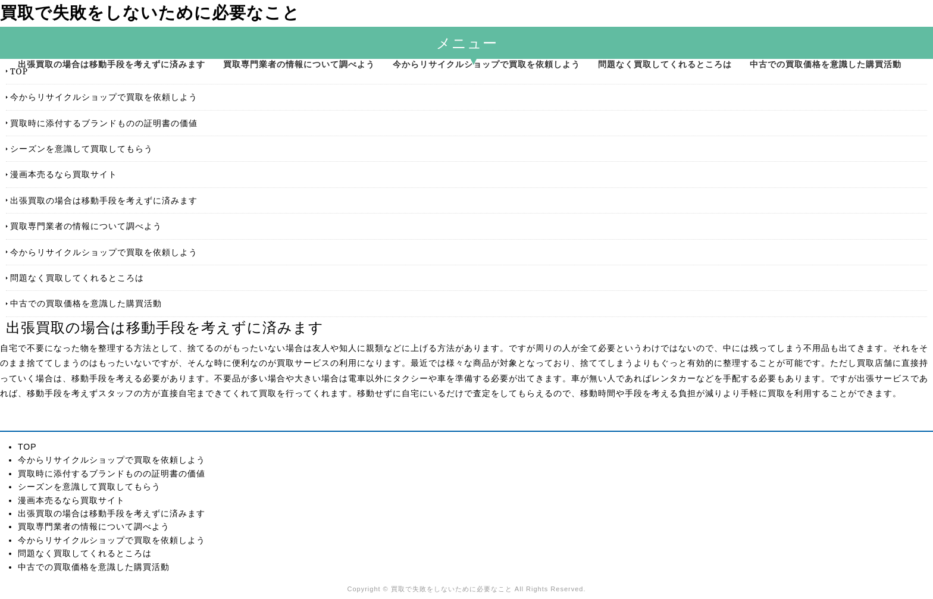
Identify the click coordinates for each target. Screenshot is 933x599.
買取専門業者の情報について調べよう (299, 64)
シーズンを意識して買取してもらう (81, 148)
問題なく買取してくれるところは (665, 64)
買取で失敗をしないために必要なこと (150, 13)
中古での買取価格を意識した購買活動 (825, 64)
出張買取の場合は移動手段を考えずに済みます (111, 64)
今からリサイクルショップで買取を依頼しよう (486, 64)
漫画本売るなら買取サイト (63, 174)
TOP (19, 71)
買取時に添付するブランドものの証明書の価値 (104, 122)
